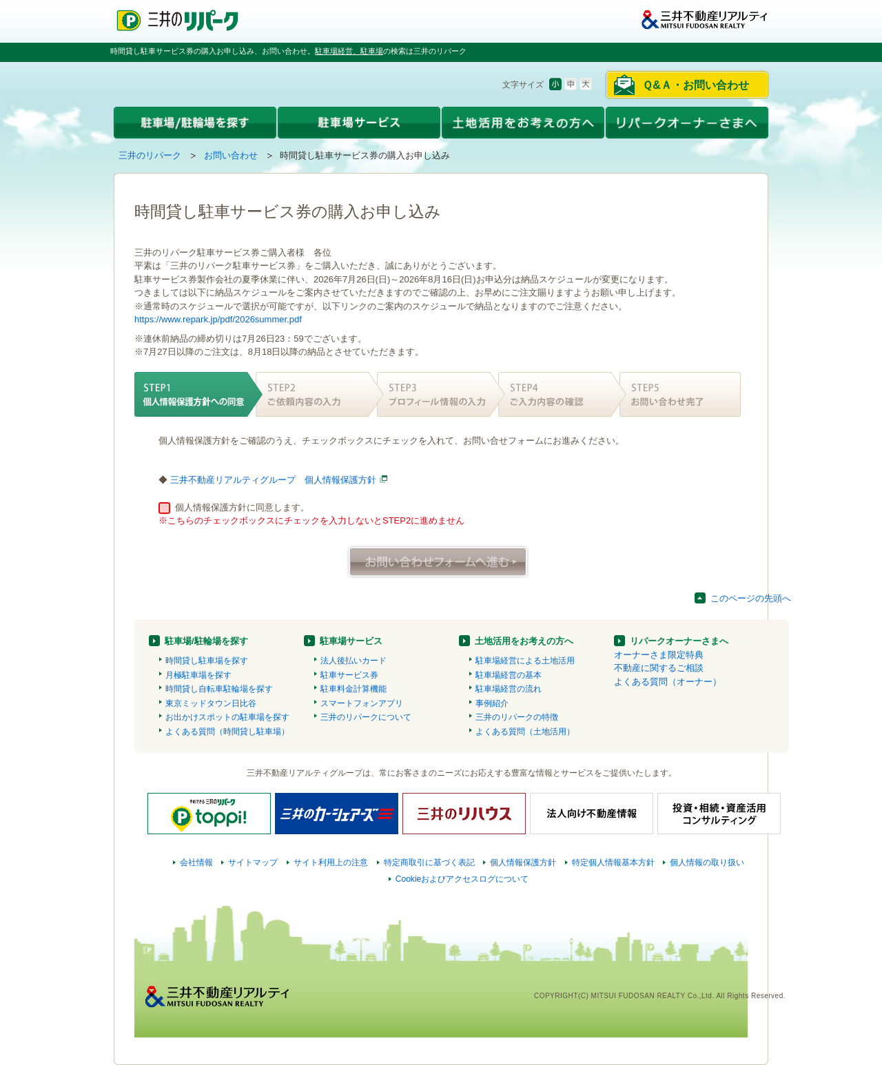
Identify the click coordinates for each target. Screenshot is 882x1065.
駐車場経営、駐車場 (349, 51)
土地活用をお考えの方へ (524, 641)
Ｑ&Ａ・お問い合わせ (695, 85)
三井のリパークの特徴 (516, 717)
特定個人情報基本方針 (613, 862)
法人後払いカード (353, 660)
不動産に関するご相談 (659, 668)
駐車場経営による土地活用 (525, 660)
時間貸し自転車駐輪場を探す (219, 689)
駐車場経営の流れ (508, 689)
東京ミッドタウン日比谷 (210, 703)
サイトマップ (253, 862)
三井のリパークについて (365, 717)
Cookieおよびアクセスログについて (462, 879)
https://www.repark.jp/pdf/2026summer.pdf (218, 319)
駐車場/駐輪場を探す (206, 641)
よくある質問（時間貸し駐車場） (227, 731)
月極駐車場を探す (198, 675)
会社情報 (196, 862)
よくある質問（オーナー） (667, 681)
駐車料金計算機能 (353, 689)
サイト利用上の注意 (331, 862)
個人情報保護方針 (523, 862)
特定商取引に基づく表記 (429, 862)
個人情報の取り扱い (707, 862)
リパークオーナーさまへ (679, 641)
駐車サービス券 (349, 675)
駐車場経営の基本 (508, 675)
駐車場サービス (351, 641)
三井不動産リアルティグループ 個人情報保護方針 (273, 480)
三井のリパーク (150, 155)
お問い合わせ (231, 155)
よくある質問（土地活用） (525, 731)
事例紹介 (492, 703)
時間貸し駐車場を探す (206, 660)
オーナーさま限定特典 (659, 655)
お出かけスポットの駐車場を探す (227, 717)
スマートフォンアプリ (361, 703)
